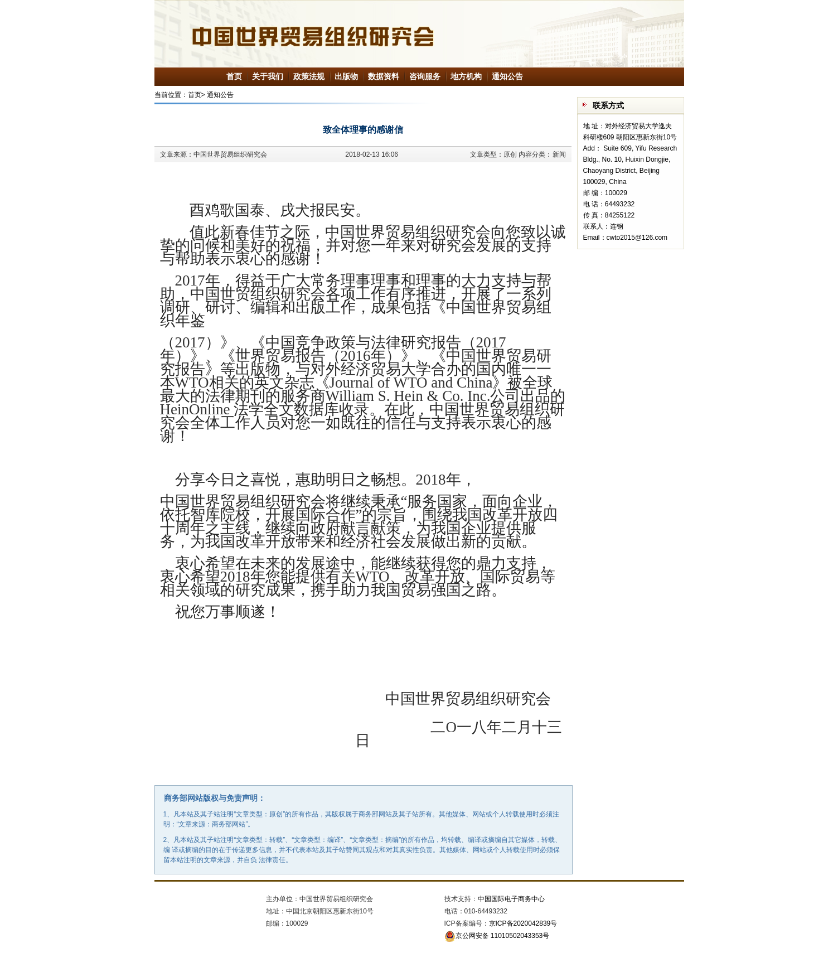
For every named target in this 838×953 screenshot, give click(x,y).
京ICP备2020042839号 (523, 923)
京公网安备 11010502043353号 (497, 936)
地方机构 (466, 76)
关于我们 (267, 76)
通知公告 (507, 76)
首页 (234, 76)
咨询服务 (424, 76)
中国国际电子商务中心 (511, 899)
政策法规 (308, 76)
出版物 (346, 76)
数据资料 (383, 76)
